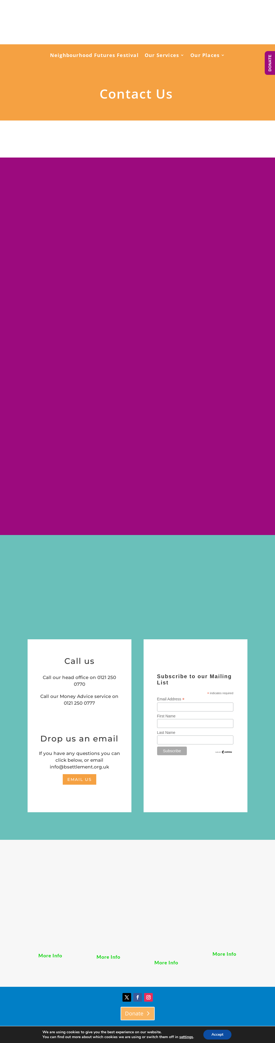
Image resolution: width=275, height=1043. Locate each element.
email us (79, 779)
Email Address (171, 699)
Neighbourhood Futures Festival (94, 55)
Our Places (205, 55)
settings (186, 1037)
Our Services (162, 55)
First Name (166, 716)
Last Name (166, 732)
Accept (217, 1034)
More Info (50, 955)
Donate (134, 1013)
